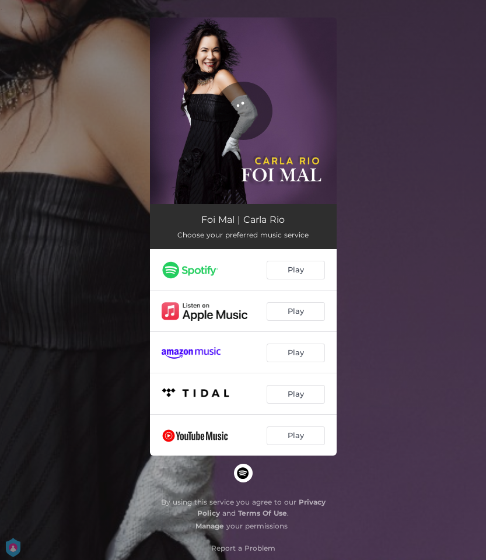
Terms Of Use (262, 513)
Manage (209, 526)
